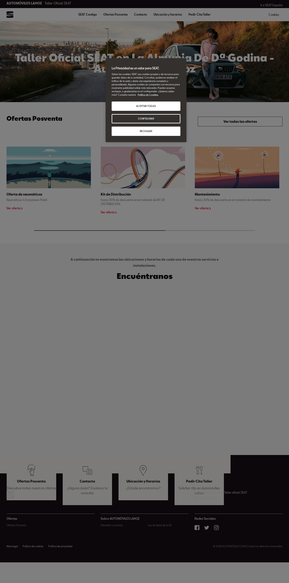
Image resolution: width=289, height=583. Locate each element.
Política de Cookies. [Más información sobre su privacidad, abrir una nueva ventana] (148, 94)
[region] (146, 100)
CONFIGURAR (146, 118)
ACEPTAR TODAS (146, 106)
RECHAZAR (146, 131)
